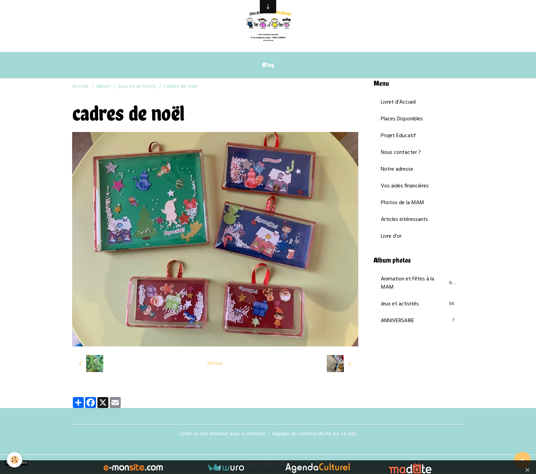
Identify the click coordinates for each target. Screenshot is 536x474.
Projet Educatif (398, 135)
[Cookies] (14, 460)
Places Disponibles (402, 119)
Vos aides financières (405, 186)
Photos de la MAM (402, 202)
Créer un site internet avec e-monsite (223, 434)
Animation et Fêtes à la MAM (419, 283)
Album (103, 86)
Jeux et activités (137, 86)
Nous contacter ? (401, 152)
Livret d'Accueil (398, 102)
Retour (215, 363)
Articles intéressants (404, 219)
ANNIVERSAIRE (419, 320)
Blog (268, 65)
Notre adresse (397, 169)
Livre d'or (391, 236)
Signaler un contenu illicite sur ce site (314, 434)
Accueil (80, 86)
